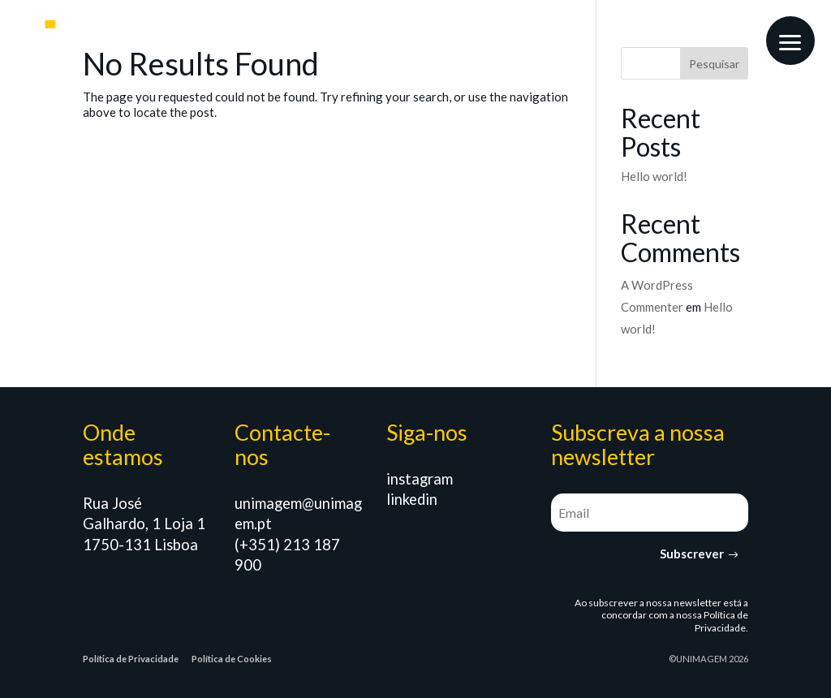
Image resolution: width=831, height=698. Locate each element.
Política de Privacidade (721, 621)
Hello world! (654, 176)
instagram (419, 479)
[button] (790, 40)
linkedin (411, 499)
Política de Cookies (232, 658)
